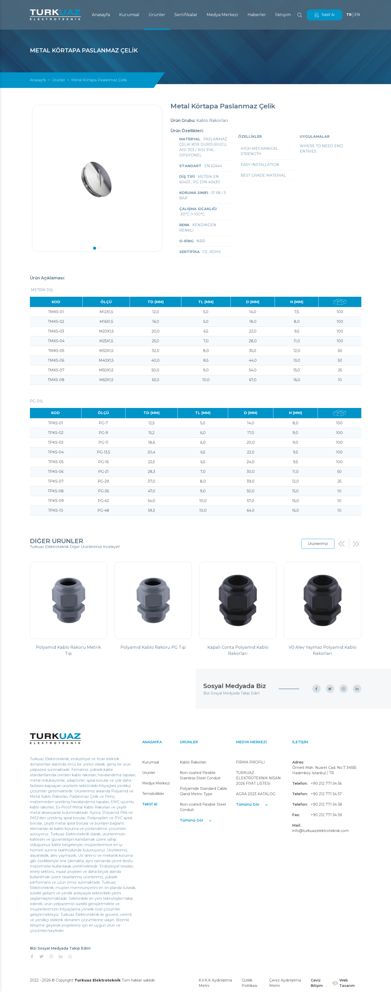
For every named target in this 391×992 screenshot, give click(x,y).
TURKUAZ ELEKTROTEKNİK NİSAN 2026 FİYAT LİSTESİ (258, 779)
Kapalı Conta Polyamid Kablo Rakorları (238, 651)
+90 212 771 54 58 (326, 806)
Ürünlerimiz (318, 543)
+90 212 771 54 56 (326, 785)
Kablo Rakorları (193, 763)
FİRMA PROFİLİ (250, 763)
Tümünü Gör (196, 821)
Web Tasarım (347, 984)
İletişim (282, 14)
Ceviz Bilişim (317, 984)
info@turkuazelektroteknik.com (320, 832)
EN (357, 14)
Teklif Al (323, 15)
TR (348, 14)
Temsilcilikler (153, 795)
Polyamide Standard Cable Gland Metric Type (203, 793)
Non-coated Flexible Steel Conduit (203, 809)
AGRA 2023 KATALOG (255, 795)
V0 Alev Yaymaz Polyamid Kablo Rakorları (322, 651)
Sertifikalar (184, 14)
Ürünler (156, 14)
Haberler (256, 14)
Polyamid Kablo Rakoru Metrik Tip (68, 651)
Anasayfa (100, 14)
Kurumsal (128, 14)
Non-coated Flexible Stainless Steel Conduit (200, 777)
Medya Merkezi (221, 14)
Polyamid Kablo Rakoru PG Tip (153, 647)
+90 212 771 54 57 (326, 795)
